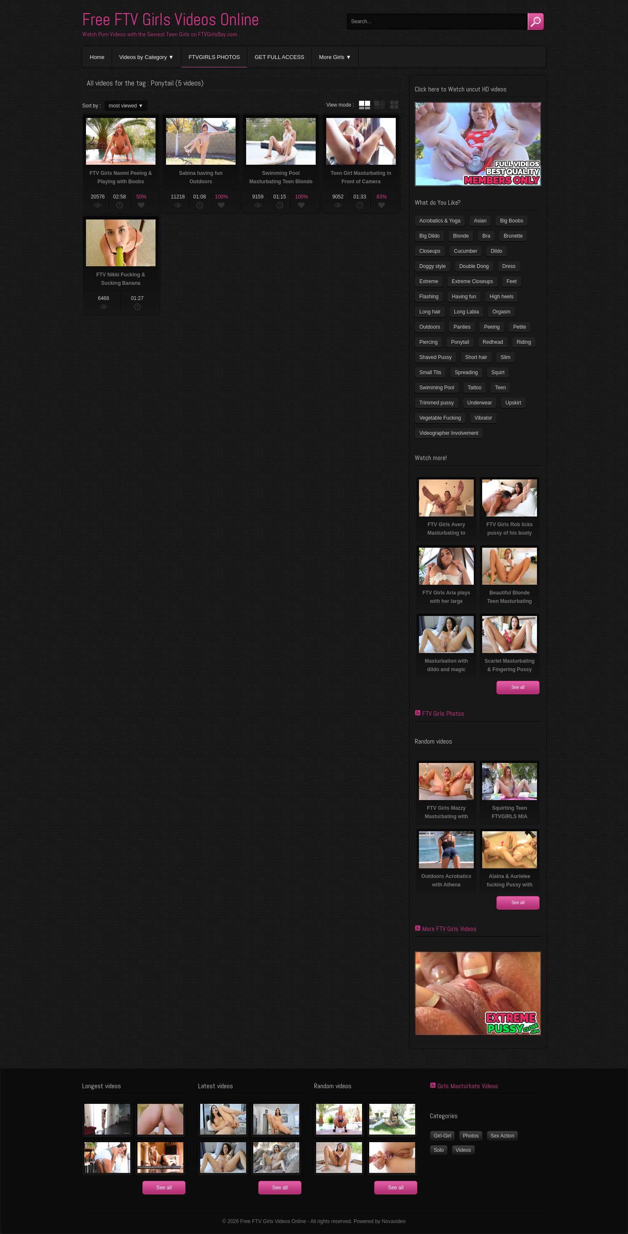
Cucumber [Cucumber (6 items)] (465, 251)
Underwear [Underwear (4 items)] (479, 403)
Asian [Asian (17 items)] (480, 221)
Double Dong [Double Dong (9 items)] (474, 266)
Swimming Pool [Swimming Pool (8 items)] (436, 388)
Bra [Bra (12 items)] (486, 236)
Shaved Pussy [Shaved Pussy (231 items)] (435, 357)
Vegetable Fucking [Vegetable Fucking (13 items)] (440, 418)
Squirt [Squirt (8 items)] (498, 372)
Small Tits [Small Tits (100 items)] (430, 372)
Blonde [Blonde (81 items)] (461, 236)
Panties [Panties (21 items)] (462, 327)
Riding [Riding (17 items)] (524, 342)
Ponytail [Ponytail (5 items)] (460, 342)
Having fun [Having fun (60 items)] (464, 297)
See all (518, 687)
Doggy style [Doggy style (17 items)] (432, 266)
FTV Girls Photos (443, 713)
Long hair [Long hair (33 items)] (429, 312)
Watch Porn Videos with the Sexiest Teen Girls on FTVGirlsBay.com (159, 34)
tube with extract (379, 105)
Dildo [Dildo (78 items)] (496, 251)
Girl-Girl (442, 1136)
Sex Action (503, 1136)
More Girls (331, 57)
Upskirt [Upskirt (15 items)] (513, 403)
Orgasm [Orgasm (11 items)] (501, 312)
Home (97, 57)
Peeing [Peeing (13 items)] (491, 327)
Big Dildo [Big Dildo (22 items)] (429, 236)
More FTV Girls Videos (449, 928)
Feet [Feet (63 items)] (512, 281)
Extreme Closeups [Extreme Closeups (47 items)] (472, 281)
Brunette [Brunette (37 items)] (513, 236)
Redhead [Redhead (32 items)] (493, 342)
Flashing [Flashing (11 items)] (428, 297)
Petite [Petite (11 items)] (519, 327)
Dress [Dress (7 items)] (508, 266)
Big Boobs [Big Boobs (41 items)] (511, 221)
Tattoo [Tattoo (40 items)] (475, 388)
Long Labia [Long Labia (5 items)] (466, 312)
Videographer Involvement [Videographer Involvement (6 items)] (448, 433)
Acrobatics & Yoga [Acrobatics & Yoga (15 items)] (439, 221)
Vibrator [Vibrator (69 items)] (483, 418)
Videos (463, 1150)
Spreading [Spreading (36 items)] (466, 372)
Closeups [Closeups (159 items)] (429, 251)
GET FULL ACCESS (279, 57)
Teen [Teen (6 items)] (500, 388)
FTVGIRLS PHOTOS (214, 57)
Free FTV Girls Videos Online (170, 19)
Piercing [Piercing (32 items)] (428, 342)
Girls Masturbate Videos (467, 1085)
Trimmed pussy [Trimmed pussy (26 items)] (436, 403)
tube (364, 105)
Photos (470, 1136)
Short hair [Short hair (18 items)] (476, 357)
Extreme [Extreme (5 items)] (428, 281)
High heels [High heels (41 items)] (502, 297)
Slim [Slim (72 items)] (505, 357)
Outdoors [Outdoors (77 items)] (429, 327)
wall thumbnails (394, 105)
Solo (439, 1150)
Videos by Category (143, 57)
